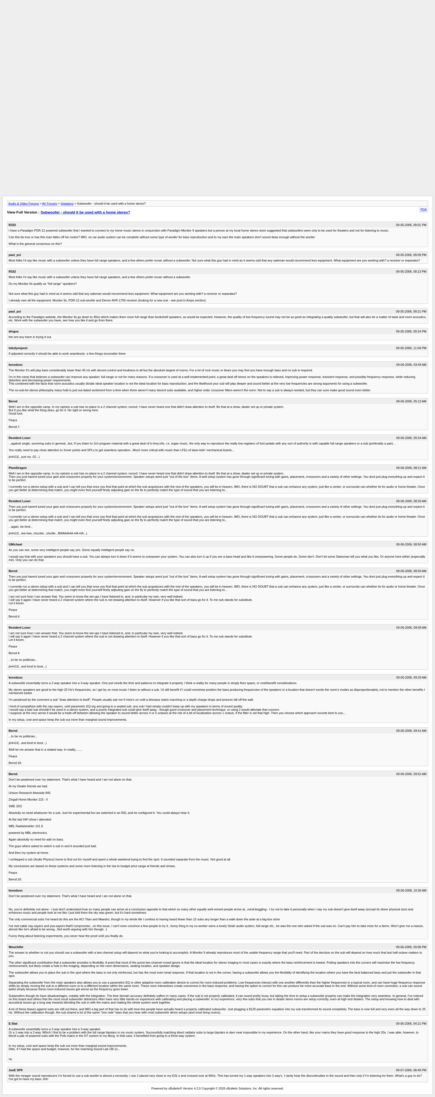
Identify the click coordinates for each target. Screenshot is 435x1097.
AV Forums (49, 203)
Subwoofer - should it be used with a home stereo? (85, 212)
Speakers (67, 203)
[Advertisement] (217, 14)
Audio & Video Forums (23, 203)
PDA (423, 209)
